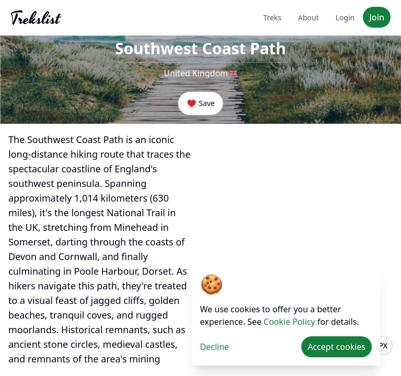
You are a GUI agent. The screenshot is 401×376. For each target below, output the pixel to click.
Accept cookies (336, 346)
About (308, 17)
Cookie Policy (289, 321)
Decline (214, 346)
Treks (272, 17)
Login (345, 17)
